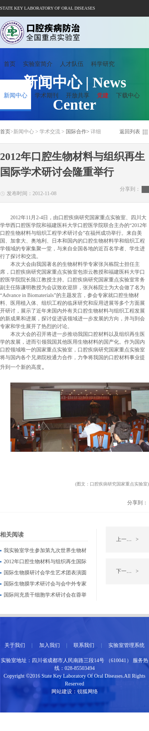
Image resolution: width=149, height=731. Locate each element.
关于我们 (14, 645)
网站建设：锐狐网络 (74, 691)
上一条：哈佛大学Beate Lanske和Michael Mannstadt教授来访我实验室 (132, 540)
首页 (10, 64)
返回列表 (129, 131)
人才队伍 (72, 64)
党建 (103, 95)
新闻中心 (15, 95)
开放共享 (77, 95)
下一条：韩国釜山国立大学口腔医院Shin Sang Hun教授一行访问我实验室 (132, 571)
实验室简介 (38, 64)
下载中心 (128, 95)
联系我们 (84, 645)
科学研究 (103, 64)
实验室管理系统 (126, 645)
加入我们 (49, 645)
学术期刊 (46, 95)
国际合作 (76, 131)
